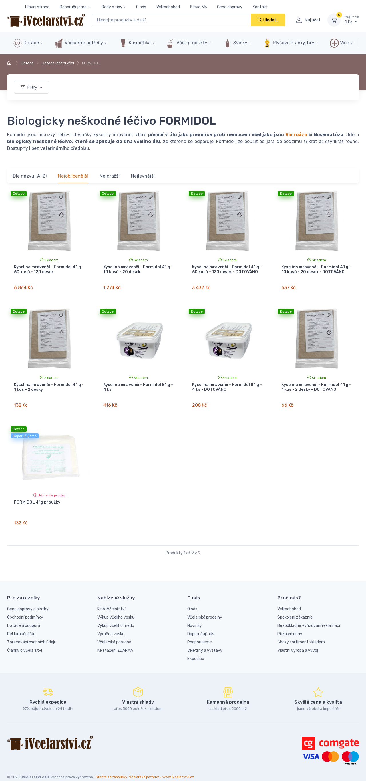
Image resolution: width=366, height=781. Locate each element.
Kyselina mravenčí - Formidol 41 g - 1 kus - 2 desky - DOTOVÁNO (316, 384)
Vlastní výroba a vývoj (297, 640)
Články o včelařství (24, 640)
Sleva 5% (198, 7)
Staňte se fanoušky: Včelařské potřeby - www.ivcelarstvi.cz (145, 767)
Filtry (29, 87)
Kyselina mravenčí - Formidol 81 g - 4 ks (138, 384)
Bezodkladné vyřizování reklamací (308, 615)
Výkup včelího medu (115, 615)
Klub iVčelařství (111, 598)
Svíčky (235, 43)
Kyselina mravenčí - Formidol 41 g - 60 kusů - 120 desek (49, 269)
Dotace (26, 43)
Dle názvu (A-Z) (30, 176)
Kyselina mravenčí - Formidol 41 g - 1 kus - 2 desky (49, 384)
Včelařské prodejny (204, 607)
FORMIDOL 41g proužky (37, 495)
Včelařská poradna (114, 631)
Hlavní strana (37, 7)
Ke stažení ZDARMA (115, 640)
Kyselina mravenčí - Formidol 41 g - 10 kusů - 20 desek (138, 269)
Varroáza (296, 134)
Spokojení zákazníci (295, 607)
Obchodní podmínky (25, 607)
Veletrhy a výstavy (204, 640)
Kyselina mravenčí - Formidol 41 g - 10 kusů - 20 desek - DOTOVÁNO (316, 269)
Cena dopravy (229, 7)
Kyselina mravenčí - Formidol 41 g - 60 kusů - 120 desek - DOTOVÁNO (227, 269)
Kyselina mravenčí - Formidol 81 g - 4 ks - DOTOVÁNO (227, 384)
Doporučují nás (200, 623)
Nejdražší (110, 176)
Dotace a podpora (23, 615)
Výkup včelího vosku (115, 607)
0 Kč (352, 20)
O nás (141, 7)
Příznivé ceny (289, 623)
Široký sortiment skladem (301, 631)
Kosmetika (134, 43)
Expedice (195, 648)
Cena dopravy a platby (28, 598)
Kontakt (260, 7)
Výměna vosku (110, 623)
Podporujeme (199, 631)
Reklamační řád (21, 623)
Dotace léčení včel (58, 63)
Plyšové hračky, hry (288, 43)
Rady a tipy (112, 7)
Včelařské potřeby (78, 43)
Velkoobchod (168, 7)
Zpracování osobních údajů (31, 631)
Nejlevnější (143, 176)
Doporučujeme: (73, 7)
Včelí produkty (186, 43)
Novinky (194, 615)
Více (339, 43)
